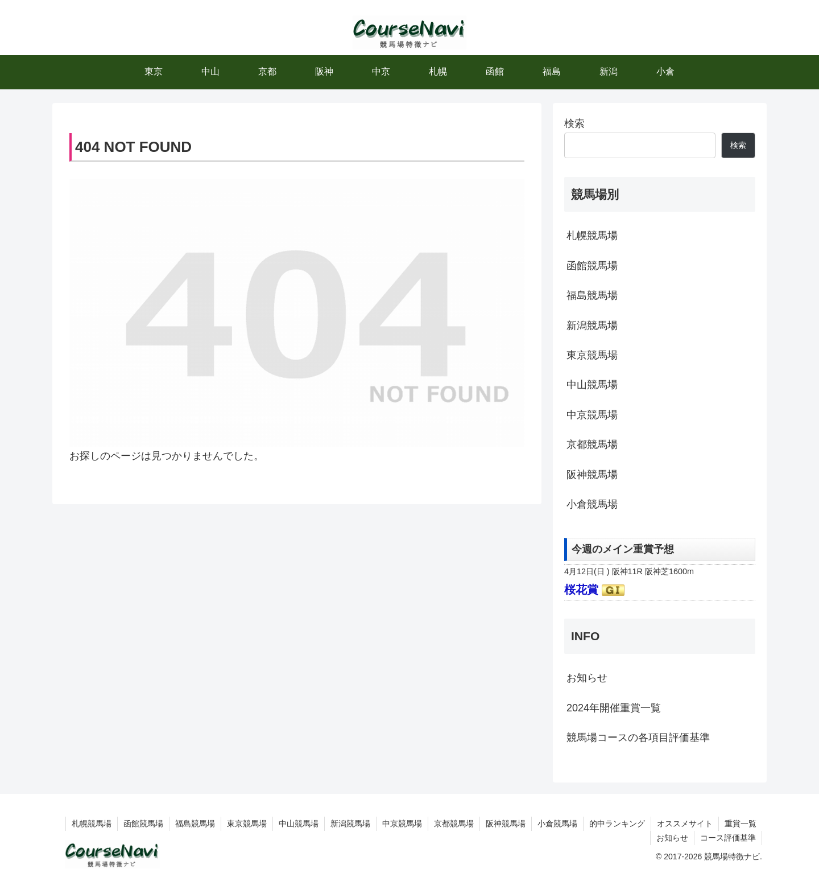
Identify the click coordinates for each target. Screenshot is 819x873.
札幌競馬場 (592, 235)
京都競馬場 (592, 444)
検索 (574, 123)
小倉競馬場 (592, 504)
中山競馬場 (592, 384)
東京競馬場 (592, 355)
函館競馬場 (592, 265)
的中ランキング (617, 823)
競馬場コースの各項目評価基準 (638, 737)
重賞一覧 (740, 823)
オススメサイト (685, 823)
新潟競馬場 (592, 325)
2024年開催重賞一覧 (613, 708)
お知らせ (586, 677)
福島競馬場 (592, 295)
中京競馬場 (592, 415)
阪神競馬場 (592, 474)
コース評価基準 (728, 837)
